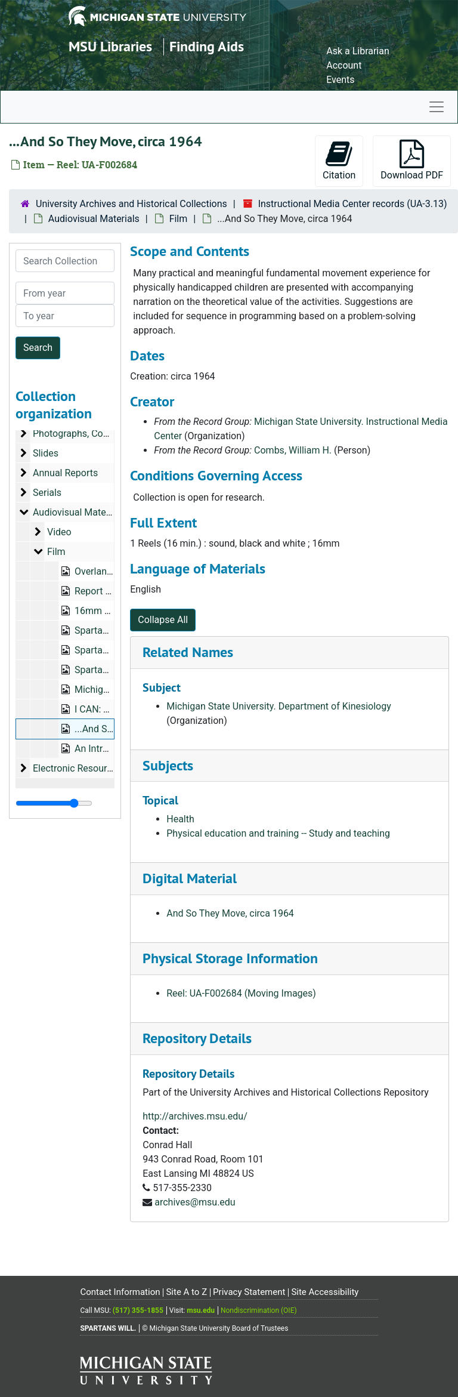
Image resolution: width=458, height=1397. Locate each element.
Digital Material (190, 878)
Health (180, 819)
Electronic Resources (77, 768)
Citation (339, 160)
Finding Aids (206, 46)
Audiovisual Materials (94, 218)
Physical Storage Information (230, 958)
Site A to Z (186, 1292)
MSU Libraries (110, 46)
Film (178, 218)
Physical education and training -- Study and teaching (278, 833)
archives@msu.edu (194, 1202)
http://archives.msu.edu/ (195, 1116)
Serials (47, 492)
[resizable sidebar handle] (54, 803)
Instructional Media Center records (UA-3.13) (352, 203)
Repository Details (197, 1038)
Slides (45, 453)
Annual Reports (65, 473)
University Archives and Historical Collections (131, 203)
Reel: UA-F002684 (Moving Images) (241, 993)
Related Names (188, 652)
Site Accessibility (324, 1292)
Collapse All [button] (163, 619)
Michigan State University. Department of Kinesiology (278, 706)
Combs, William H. (293, 450)
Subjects (168, 765)
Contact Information (120, 1292)
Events (340, 79)
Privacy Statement (249, 1292)
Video (59, 532)
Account (343, 65)
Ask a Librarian (357, 51)
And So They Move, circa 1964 (230, 913)
